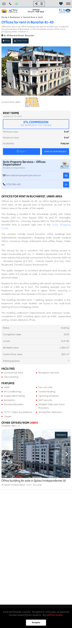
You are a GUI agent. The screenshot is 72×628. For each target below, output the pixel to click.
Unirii (40, 17)
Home (4, 17)
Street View (20, 41)
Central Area (29, 17)
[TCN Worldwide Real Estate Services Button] (65, 11)
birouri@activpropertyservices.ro (3, 2)
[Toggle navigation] (68, 4)
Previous (5, 71)
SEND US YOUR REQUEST (55, 151)
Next (67, 71)
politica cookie (55, 615)
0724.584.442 (10, 2)
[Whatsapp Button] (16, 3)
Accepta (36, 623)
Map (6, 41)
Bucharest (15, 17)
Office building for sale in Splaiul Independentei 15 (33, 480)
